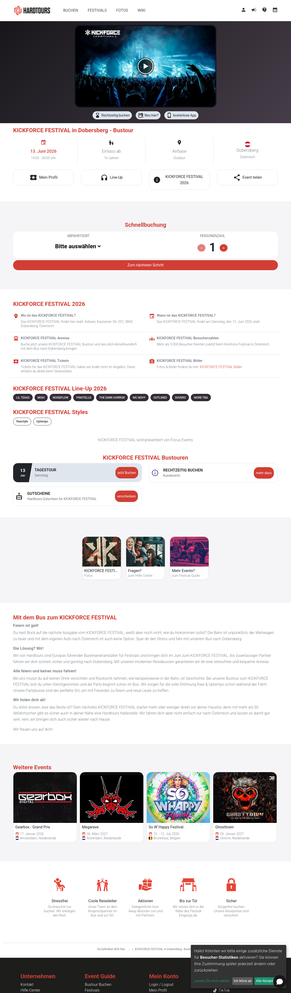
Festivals (92, 990)
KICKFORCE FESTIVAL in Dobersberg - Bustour (164, 949)
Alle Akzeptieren (268, 981)
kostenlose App (181, 115)
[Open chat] (279, 981)
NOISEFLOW (60, 397)
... (129, 949)
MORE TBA (201, 397)
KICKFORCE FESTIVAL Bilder (221, 367)
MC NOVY (139, 397)
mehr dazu (264, 473)
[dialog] (238, 966)
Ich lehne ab (243, 981)
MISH (41, 397)
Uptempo (42, 421)
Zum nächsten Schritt (145, 265)
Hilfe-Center (30, 990)
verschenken (126, 496)
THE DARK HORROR (112, 397)
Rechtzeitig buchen (112, 115)
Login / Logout (161, 984)
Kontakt (27, 984)
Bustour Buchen (98, 984)
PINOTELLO (83, 397)
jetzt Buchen (127, 473)
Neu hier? (148, 115)
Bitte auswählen (75, 246)
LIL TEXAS (23, 397)
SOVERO (180, 397)
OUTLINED (160, 397)
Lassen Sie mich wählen (212, 981)
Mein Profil (158, 990)
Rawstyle (22, 421)
